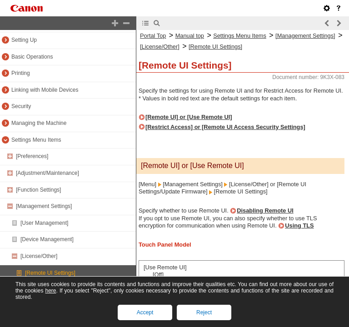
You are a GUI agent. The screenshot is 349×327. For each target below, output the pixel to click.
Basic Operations (32, 57)
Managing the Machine (38, 123)
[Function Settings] (38, 190)
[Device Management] (47, 239)
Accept (145, 312)
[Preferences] (32, 156)
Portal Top (153, 35)
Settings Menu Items (36, 140)
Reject (204, 312)
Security (21, 106)
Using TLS (299, 225)
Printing (20, 73)
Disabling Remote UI (265, 210)
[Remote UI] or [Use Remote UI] (188, 117)
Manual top (189, 35)
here (50, 290)
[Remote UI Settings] (50, 273)
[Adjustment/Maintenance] (47, 173)
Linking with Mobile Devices (44, 90)
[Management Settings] (44, 206)
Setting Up (24, 40)
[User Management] (44, 223)
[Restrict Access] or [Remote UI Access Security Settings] (225, 127)
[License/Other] (38, 256)
